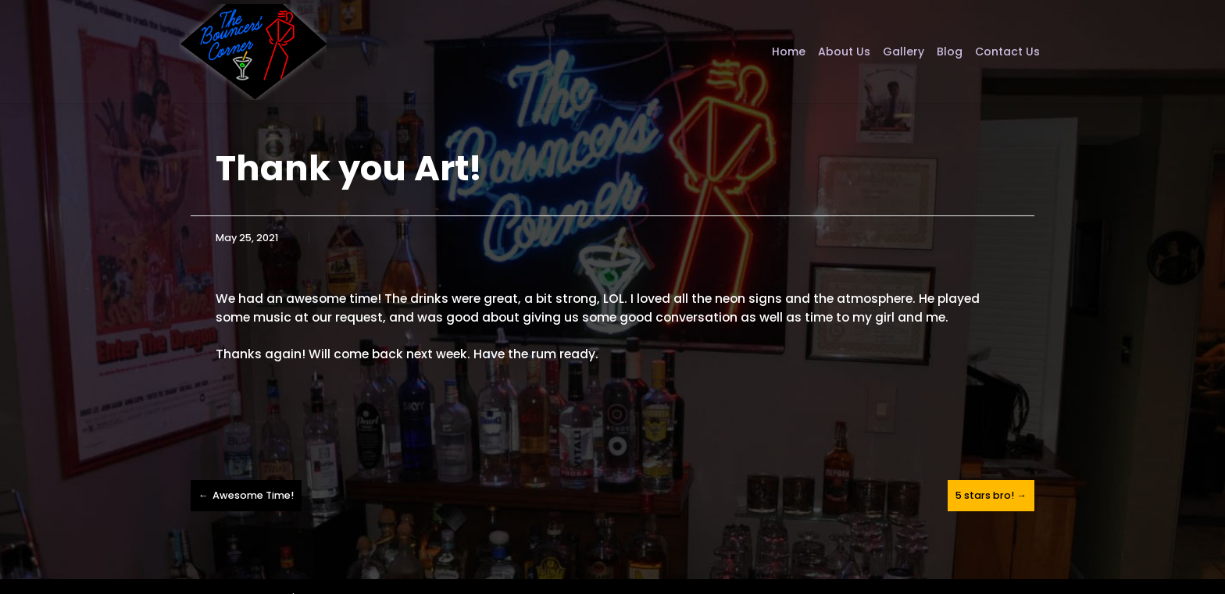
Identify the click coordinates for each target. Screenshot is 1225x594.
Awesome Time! (253, 495)
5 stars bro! (984, 495)
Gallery (903, 51)
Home (788, 51)
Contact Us (1007, 51)
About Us (844, 51)
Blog (949, 51)
